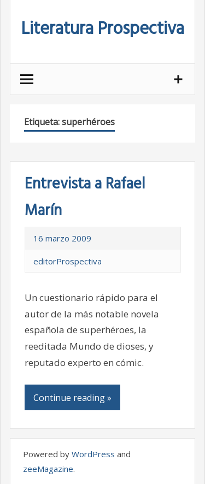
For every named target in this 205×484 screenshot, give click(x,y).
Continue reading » (72, 398)
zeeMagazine (48, 468)
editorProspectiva (67, 261)
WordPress (93, 453)
